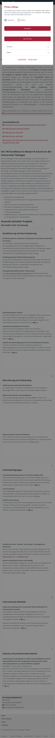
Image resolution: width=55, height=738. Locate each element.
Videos (23, 20)
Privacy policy (32, 59)
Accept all (27, 28)
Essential (11, 20)
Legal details (22, 59)
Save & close (27, 39)
